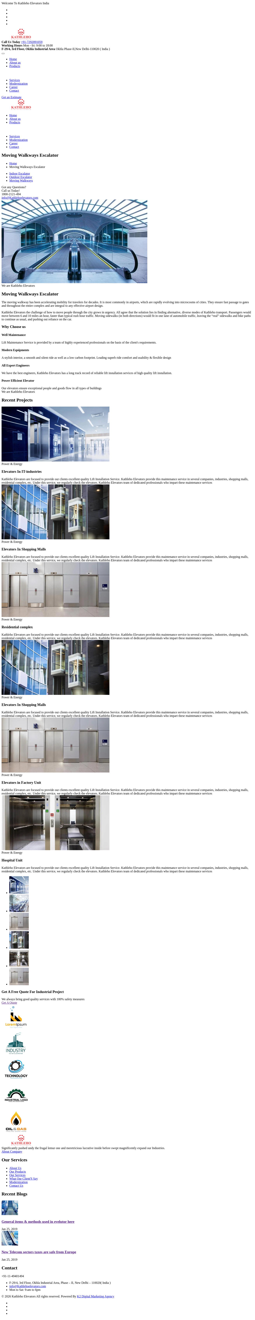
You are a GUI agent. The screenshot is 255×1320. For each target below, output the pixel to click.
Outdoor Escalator (20, 177)
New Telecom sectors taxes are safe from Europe (39, 1252)
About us (15, 62)
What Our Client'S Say (23, 1178)
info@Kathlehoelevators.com (20, 197)
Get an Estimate (11, 97)
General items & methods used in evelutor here (38, 1222)
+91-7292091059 (31, 42)
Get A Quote (9, 1002)
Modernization (18, 83)
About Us (15, 1168)
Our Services (17, 1175)
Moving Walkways (21, 180)
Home (13, 59)
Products (14, 66)
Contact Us (16, 1185)
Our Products (17, 1171)
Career (13, 87)
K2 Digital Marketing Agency (95, 1296)
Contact (14, 90)
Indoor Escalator (19, 173)
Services (14, 80)
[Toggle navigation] (3, 53)
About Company (12, 1151)
